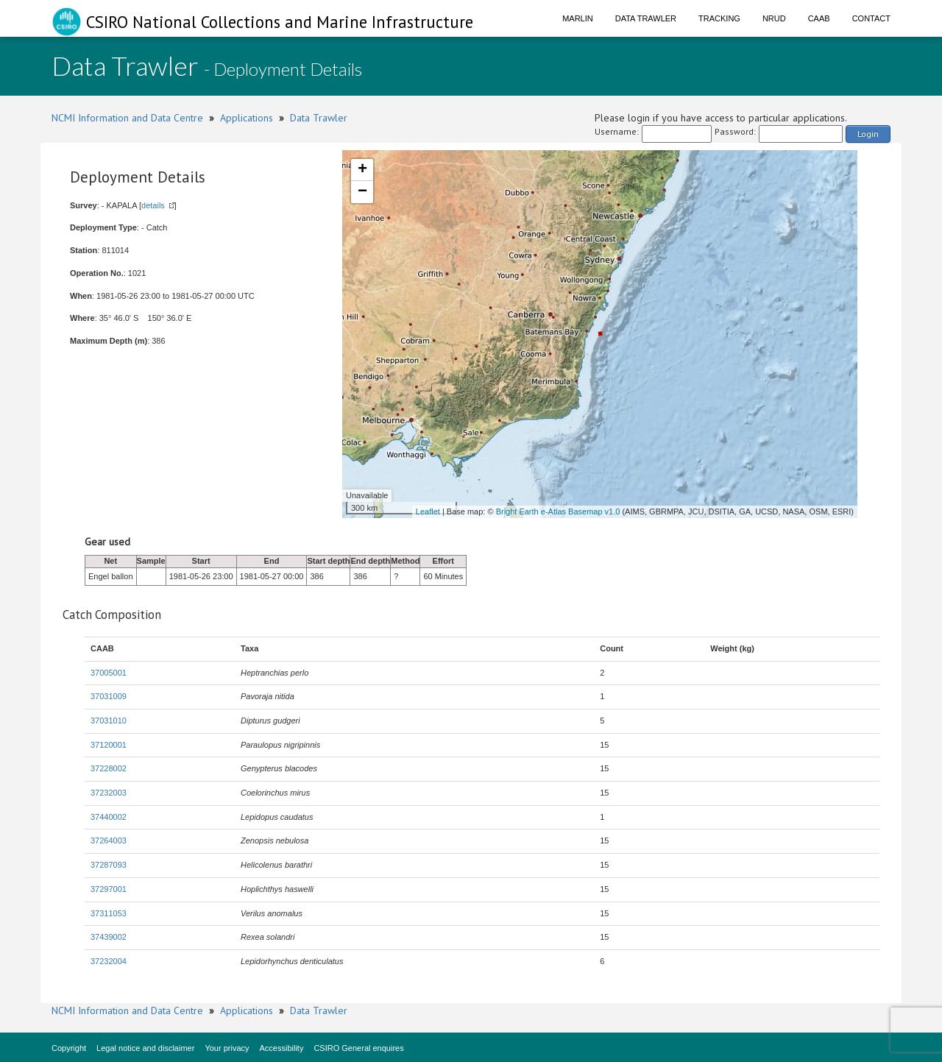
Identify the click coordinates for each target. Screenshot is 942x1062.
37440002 (109, 817)
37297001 (109, 889)
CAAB (819, 18)
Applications (246, 117)
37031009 (109, 696)
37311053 (109, 913)
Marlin (577, 18)
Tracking (719, 18)
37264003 (109, 840)
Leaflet (428, 511)
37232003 (109, 792)
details (153, 205)
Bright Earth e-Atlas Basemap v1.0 (558, 511)
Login (868, 133)
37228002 (109, 768)
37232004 (109, 961)
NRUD (774, 18)
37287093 (109, 864)
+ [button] (362, 170)
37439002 (109, 936)
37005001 (109, 672)
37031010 (109, 720)
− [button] (362, 192)
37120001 (109, 744)
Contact (871, 18)
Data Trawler (645, 18)
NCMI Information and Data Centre (127, 117)
